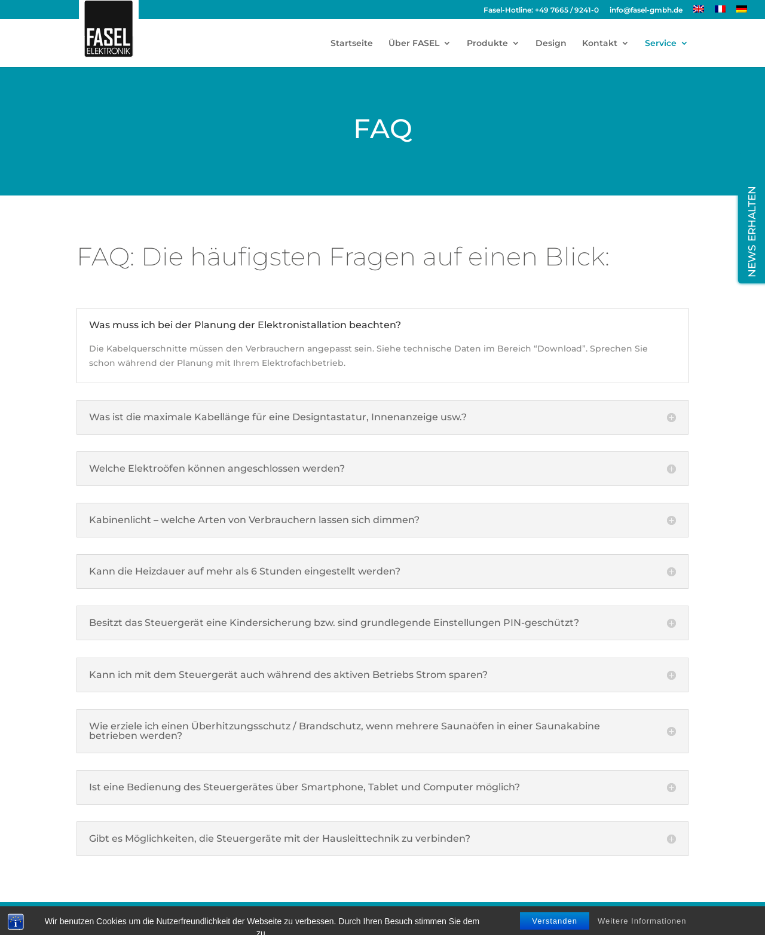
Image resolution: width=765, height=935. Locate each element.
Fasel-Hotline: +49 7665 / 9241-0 (541, 10)
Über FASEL (413, 43)
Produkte (487, 43)
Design (551, 43)
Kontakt (599, 43)
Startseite (352, 43)
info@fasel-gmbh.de (646, 10)
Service (661, 43)
